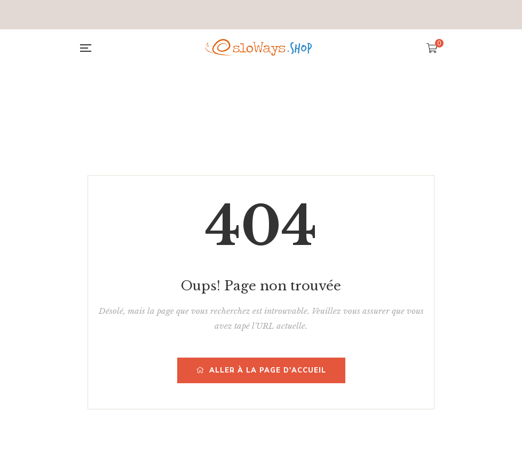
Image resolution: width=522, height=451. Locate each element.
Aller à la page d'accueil (261, 370)
